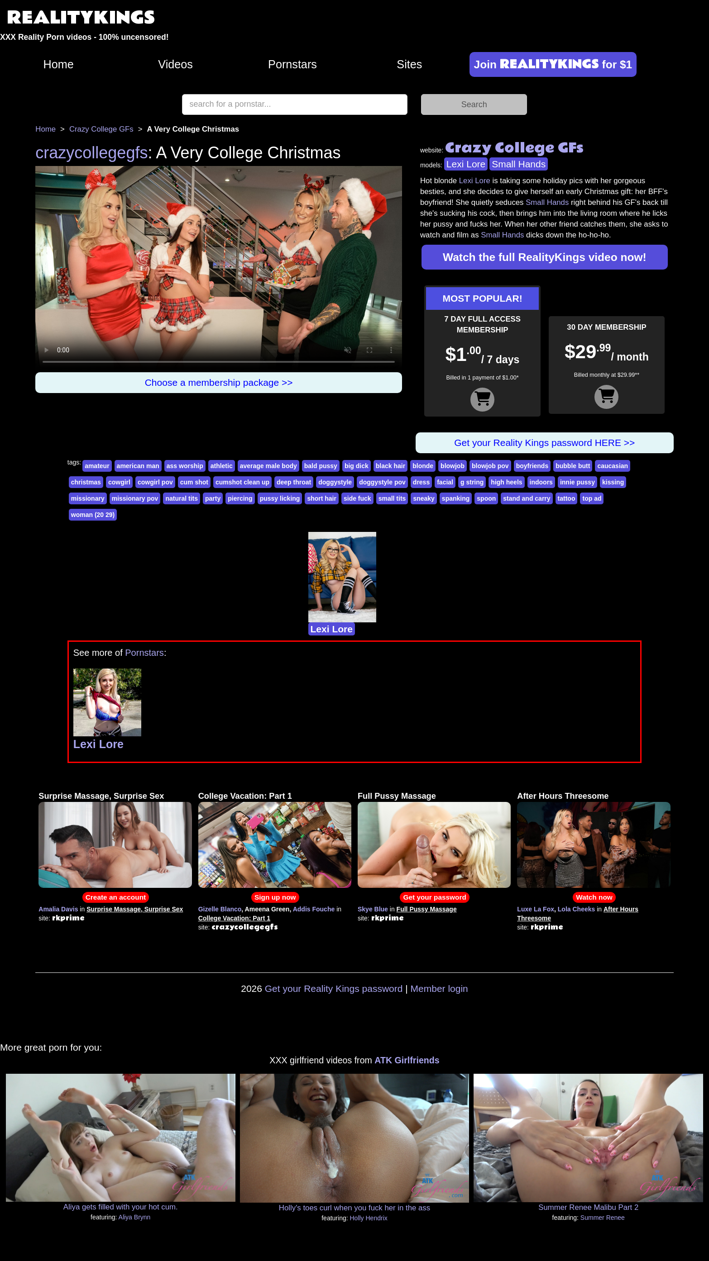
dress (421, 482)
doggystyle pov (382, 482)
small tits (392, 498)
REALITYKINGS (81, 18)
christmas (86, 482)
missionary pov (135, 498)
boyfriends (532, 465)
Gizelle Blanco (220, 909)
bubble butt (573, 465)
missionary (88, 498)
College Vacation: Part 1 (245, 796)
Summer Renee (602, 1217)
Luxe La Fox (535, 909)
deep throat (294, 482)
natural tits (181, 498)
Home (58, 64)
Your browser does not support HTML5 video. (218, 269)
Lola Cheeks (576, 909)
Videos (175, 64)
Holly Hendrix (369, 1218)
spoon (486, 498)
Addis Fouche (314, 909)
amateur (97, 465)
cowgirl (119, 482)
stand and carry (526, 498)
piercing (240, 498)
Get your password (434, 897)
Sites (409, 64)
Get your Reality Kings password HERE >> (544, 442)
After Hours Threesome (562, 796)
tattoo (566, 498)
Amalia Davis (58, 909)
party (212, 498)
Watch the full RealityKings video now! (545, 257)
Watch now (594, 897)
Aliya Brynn (135, 1217)
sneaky (423, 498)
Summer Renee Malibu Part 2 (588, 1207)
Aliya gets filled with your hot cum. (120, 1207)
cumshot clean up (242, 482)
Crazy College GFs (101, 129)
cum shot (194, 482)
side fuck (357, 498)
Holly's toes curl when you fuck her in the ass (354, 1208)
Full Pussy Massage (397, 796)
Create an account (116, 897)
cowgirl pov (155, 482)
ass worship (185, 465)
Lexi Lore (465, 164)
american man (138, 465)
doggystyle (335, 482)
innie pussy (577, 482)
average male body (268, 465)
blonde (422, 465)
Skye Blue (373, 909)
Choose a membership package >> (219, 382)
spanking (455, 498)
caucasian (612, 465)
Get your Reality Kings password (334, 988)
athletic (222, 465)
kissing (613, 482)
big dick (357, 465)
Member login (439, 988)
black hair (390, 465)
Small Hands (519, 164)
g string (472, 482)
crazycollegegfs (91, 152)
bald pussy (320, 465)
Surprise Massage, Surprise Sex (101, 796)
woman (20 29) (93, 514)
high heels (506, 482)
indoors (541, 482)
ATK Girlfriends (406, 1060)
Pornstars (292, 64)
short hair (321, 498)
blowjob (453, 465)
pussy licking (280, 498)
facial (445, 482)
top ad (591, 498)
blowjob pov (490, 465)
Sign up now (275, 897)
